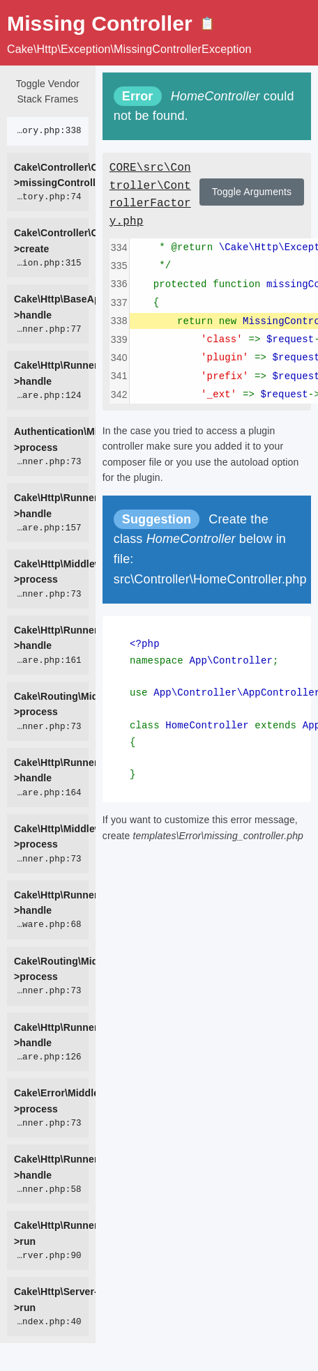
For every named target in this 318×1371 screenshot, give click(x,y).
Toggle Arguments (252, 191)
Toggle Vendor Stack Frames (48, 91)
